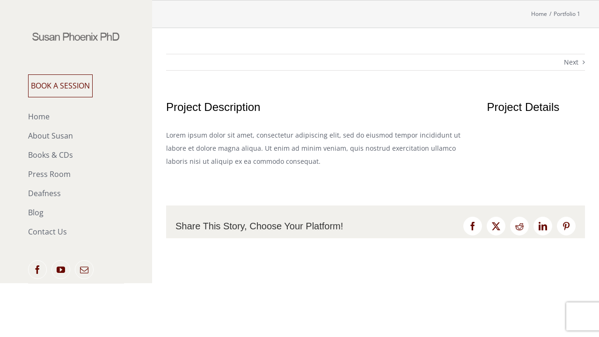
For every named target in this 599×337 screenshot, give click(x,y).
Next (571, 62)
